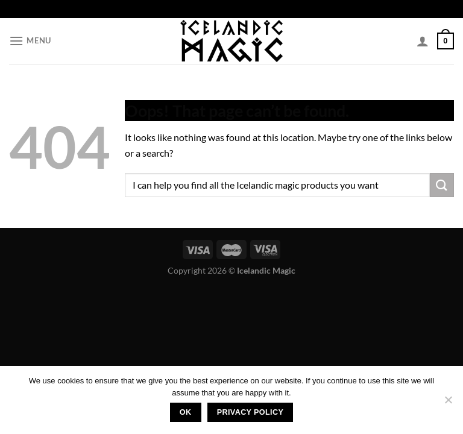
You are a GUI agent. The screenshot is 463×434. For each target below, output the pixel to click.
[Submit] (442, 185)
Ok (186, 412)
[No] (448, 403)
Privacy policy (250, 412)
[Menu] (30, 40)
